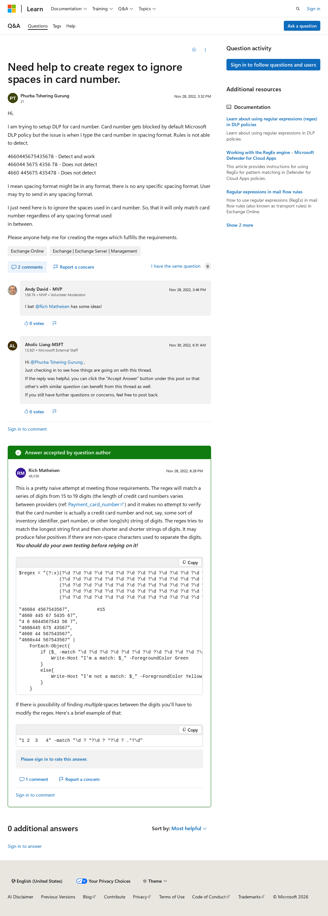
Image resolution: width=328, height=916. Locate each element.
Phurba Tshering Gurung (44, 96)
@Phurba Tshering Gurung (57, 362)
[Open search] (297, 8)
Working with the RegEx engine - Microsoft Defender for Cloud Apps (270, 155)
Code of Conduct (209, 897)
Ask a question (302, 26)
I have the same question (176, 266)
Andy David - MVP (43, 289)
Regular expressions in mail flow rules (264, 192)
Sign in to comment (27, 429)
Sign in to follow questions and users (273, 64)
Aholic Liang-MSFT (44, 344)
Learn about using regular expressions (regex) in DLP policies (271, 121)
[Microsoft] (12, 8)
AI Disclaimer (20, 897)
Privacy (140, 897)
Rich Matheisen (44, 470)
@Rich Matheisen (53, 306)
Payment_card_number (93, 504)
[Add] (194, 50)
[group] (109, 631)
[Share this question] (205, 50)
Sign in (313, 8)
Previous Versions (58, 897)
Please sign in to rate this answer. (54, 759)
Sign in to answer (25, 846)
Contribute (114, 897)
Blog (87, 897)
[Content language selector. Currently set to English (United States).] (37, 881)
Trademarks (249, 897)
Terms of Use (171, 897)
